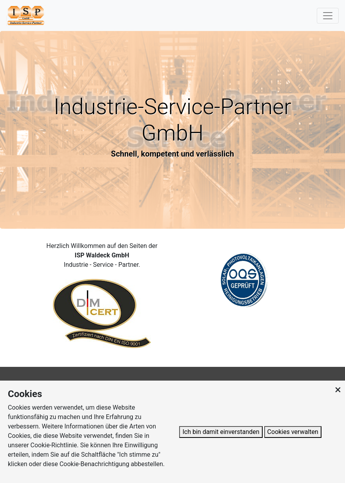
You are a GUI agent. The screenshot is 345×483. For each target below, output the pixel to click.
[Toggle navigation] (328, 16)
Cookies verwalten (292, 432)
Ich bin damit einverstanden (220, 432)
